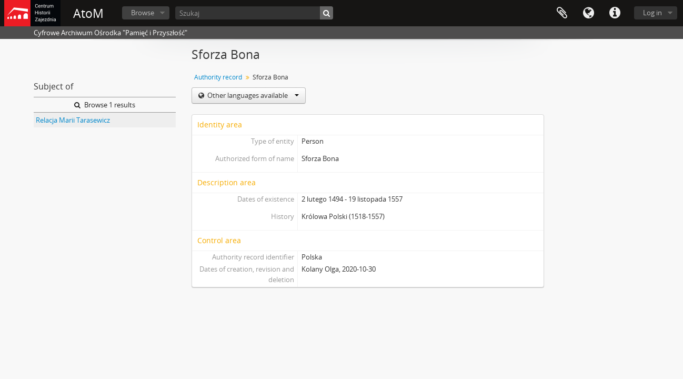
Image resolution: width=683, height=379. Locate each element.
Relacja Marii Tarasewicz (73, 120)
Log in (652, 12)
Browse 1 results (104, 104)
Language (588, 13)
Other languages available (252, 95)
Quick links (614, 13)
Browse (142, 12)
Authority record (218, 77)
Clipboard (562, 13)
